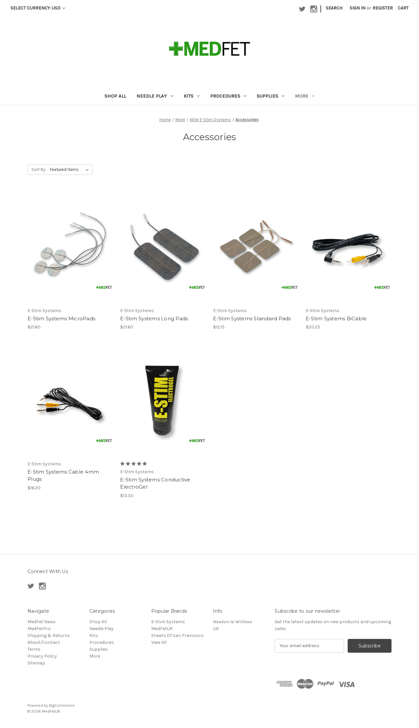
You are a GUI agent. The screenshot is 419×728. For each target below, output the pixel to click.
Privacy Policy (42, 656)
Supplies (270, 96)
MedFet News (41, 622)
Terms (34, 649)
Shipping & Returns (48, 635)
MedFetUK (162, 628)
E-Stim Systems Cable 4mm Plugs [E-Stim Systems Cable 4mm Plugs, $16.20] (63, 475)
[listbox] (70, 170)
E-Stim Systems (168, 622)
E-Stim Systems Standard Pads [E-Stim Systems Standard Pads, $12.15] (252, 318)
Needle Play (155, 96)
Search (334, 8)
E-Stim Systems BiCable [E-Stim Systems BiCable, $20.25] (336, 318)
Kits (192, 96)
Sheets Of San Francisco (177, 635)
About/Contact (43, 642)
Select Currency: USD (37, 8)
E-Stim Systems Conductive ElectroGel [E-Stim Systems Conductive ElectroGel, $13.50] (155, 483)
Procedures (228, 96)
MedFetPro (39, 628)
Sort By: (38, 169)
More (305, 96)
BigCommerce (62, 705)
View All (159, 642)
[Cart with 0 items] (403, 8)
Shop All (115, 96)
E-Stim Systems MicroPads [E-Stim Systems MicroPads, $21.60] (61, 318)
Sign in (357, 8)
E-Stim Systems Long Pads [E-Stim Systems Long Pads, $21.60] (154, 318)
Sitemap (36, 663)
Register (383, 8)
